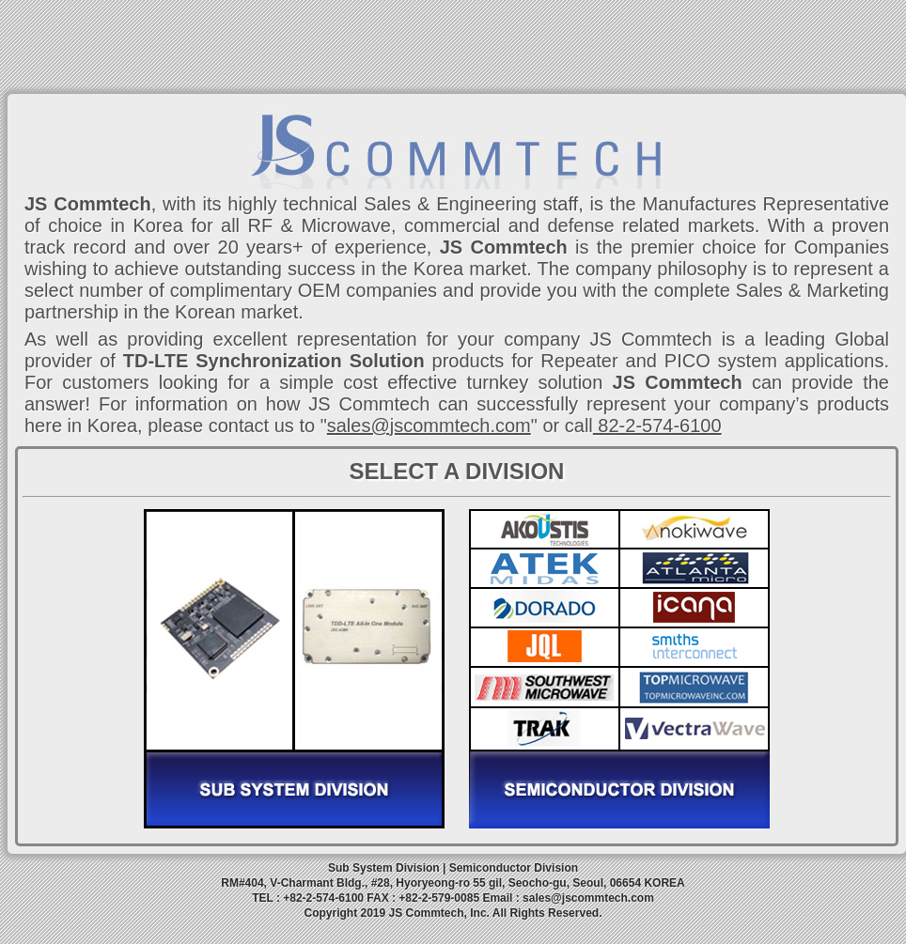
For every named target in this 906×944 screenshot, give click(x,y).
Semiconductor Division (513, 867)
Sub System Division (384, 867)
